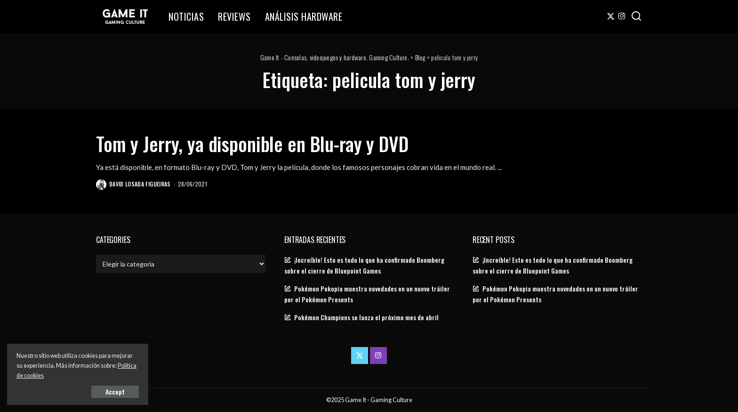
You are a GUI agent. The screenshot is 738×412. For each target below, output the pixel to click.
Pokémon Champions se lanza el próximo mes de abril (366, 317)
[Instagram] (622, 16)
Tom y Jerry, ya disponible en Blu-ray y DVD (252, 143)
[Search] (636, 16)
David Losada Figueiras (140, 184)
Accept (115, 391)
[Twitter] (611, 16)
